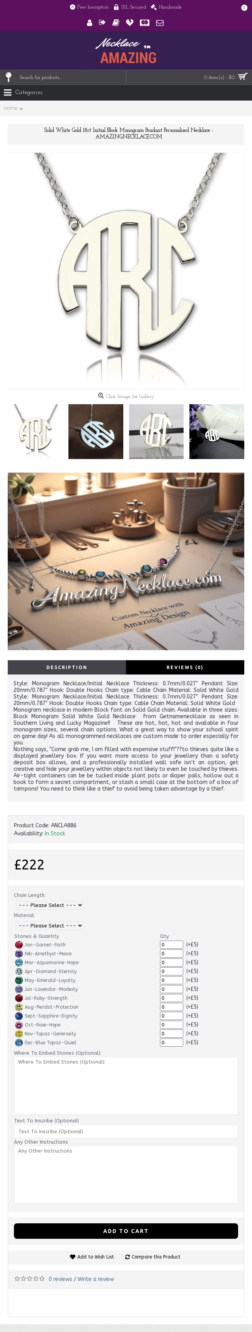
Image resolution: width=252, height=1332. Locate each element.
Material (24, 915)
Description (66, 667)
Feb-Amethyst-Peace (43, 954)
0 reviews (60, 1279)
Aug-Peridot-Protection (46, 1007)
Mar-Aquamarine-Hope (46, 963)
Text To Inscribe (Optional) (46, 1121)
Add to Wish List (95, 1257)
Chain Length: (30, 895)
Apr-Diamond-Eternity (46, 971)
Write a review (96, 1279)
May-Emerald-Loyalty (45, 980)
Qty (164, 936)
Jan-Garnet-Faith (40, 945)
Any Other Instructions (41, 1142)
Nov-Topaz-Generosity (45, 1034)
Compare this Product (156, 1257)
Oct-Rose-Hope (37, 1025)
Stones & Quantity (36, 936)
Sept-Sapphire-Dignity (46, 1016)
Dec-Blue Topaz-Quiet (46, 1043)
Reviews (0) (185, 667)
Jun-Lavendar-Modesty (46, 989)
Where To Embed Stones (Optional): (57, 1053)
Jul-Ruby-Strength (41, 998)
